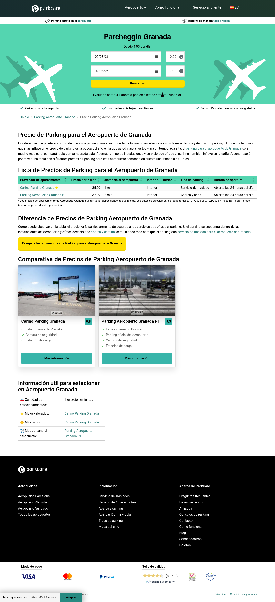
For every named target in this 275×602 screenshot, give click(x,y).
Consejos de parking (194, 514)
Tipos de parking (111, 521)
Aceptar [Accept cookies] (71, 597)
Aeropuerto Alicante (32, 502)
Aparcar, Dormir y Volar (115, 514)
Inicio (25, 117)
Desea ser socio (191, 502)
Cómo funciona (166, 7)
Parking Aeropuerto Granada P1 (43, 195)
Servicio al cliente (207, 7)
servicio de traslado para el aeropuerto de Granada (214, 232)
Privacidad (221, 594)
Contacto (186, 521)
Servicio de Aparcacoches (117, 502)
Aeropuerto (134, 7)
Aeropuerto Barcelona (34, 496)
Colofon (185, 545)
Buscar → (137, 83)
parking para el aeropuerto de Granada (214, 148)
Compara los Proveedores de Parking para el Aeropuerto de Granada (72, 243)
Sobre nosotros (190, 539)
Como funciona (190, 527)
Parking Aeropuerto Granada (54, 117)
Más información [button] (48, 597)
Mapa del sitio (109, 527)
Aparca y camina (111, 508)
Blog (182, 533)
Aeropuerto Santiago (33, 508)
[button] (65, 180)
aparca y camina (103, 232)
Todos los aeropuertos (34, 514)
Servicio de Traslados (114, 496)
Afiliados (185, 508)
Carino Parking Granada (39, 188)
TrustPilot (174, 95)
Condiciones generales (243, 594)
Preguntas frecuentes (194, 496)
